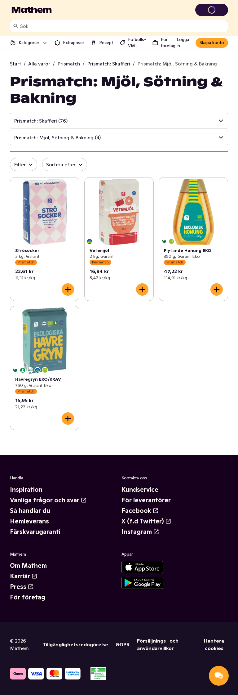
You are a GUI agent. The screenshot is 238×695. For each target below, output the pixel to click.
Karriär (23, 576)
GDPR (123, 644)
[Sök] (16, 26)
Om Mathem (28, 566)
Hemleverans (29, 521)
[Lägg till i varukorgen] (68, 289)
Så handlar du (30, 511)
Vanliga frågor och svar (48, 500)
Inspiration (26, 490)
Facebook (140, 511)
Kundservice (139, 490)
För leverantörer (146, 500)
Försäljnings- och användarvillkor (157, 644)
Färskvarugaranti (35, 532)
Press (22, 587)
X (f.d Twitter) (146, 521)
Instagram (140, 532)
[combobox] (122, 26)
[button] (119, 120)
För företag (27, 597)
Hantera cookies (214, 644)
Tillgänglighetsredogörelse (75, 644)
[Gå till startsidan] (31, 10)
